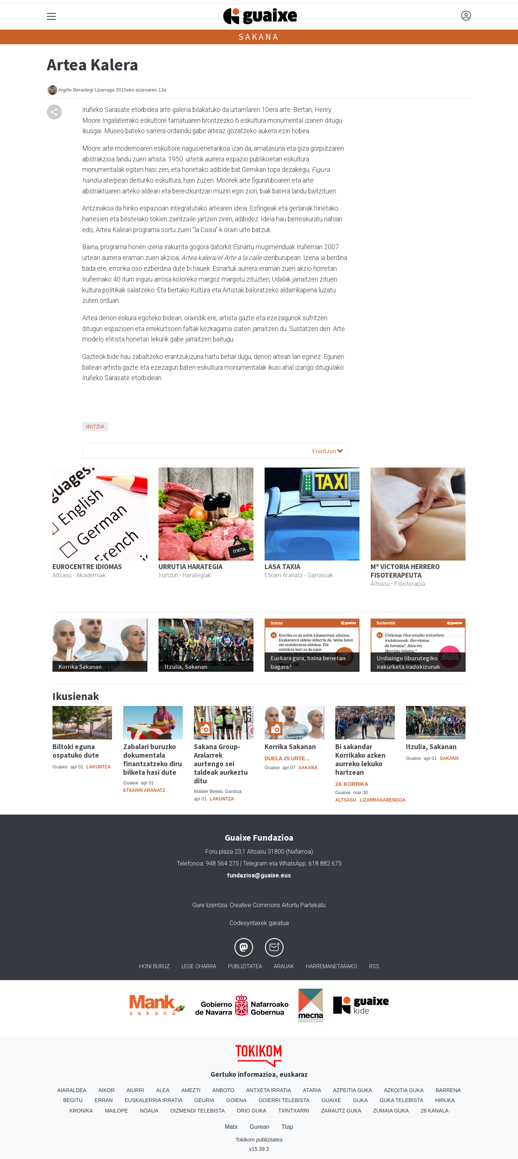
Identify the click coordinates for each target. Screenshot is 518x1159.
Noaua (149, 1111)
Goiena (236, 1100)
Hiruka (445, 1100)
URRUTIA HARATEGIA (191, 566)
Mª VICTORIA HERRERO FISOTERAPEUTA (405, 571)
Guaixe (331, 1100)
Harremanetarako (331, 966)
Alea (162, 1090)
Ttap (287, 1127)
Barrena (448, 1090)
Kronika (81, 1111)
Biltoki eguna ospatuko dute (75, 751)
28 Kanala (435, 1111)
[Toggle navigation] (52, 16)
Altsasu (345, 800)
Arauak (284, 966)
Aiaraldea (72, 1090)
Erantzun (327, 451)
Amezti (190, 1090)
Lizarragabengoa (383, 800)
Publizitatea (245, 966)
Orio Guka (251, 1111)
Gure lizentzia (209, 905)
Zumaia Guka (391, 1111)
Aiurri (135, 1090)
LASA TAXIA (282, 566)
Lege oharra (199, 966)
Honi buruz (154, 966)
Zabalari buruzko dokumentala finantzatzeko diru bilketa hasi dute (152, 759)
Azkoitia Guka (404, 1090)
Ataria (312, 1090)
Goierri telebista (283, 1100)
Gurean (259, 1127)
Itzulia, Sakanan (431, 746)
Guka (360, 1100)
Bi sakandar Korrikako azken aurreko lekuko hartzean (360, 759)
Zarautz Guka (341, 1111)
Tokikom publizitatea (259, 1140)
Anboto (223, 1090)
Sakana (259, 36)
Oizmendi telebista (197, 1111)
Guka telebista (401, 1100)
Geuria (204, 1100)
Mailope (116, 1111)
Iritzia (95, 427)
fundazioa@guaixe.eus (259, 875)
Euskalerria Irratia (153, 1100)
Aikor (106, 1090)
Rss (374, 966)
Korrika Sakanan (290, 746)
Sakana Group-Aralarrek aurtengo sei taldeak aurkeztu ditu (221, 763)
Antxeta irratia (268, 1090)
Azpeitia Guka (352, 1090)
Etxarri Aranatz (144, 790)
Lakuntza (98, 767)
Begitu (73, 1100)
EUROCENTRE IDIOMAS (87, 566)
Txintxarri (293, 1111)
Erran (104, 1100)
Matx (231, 1127)
